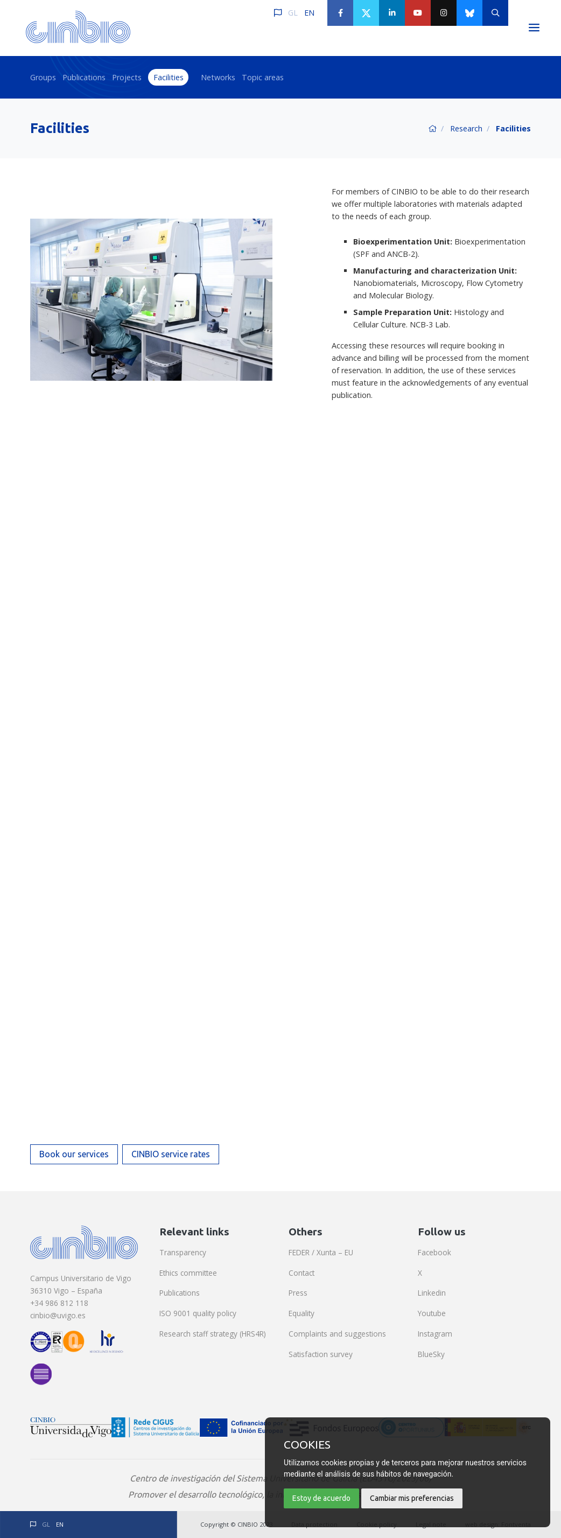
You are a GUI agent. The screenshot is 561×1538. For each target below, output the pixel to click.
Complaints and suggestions (337, 1334)
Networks (218, 77)
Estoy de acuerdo (321, 1498)
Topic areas (263, 77)
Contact (301, 1273)
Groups (43, 77)
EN (309, 13)
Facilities (168, 77)
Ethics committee (188, 1273)
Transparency (182, 1252)
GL (293, 13)
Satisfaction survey (321, 1354)
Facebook (434, 1252)
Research (466, 128)
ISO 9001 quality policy (197, 1313)
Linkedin (432, 1293)
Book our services (74, 1154)
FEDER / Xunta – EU (321, 1252)
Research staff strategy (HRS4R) (212, 1334)
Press (298, 1293)
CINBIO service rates (170, 1154)
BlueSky (431, 1354)
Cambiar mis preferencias (412, 1498)
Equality (301, 1313)
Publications (84, 77)
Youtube (432, 1313)
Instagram (435, 1334)
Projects (127, 77)
